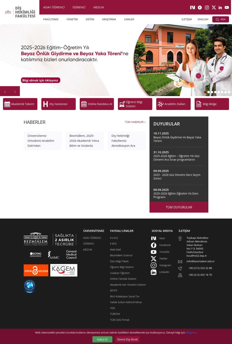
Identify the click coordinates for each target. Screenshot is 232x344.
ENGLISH (203, 19)
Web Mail (115, 248)
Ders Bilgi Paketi (119, 259)
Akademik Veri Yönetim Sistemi (128, 283)
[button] (205, 92)
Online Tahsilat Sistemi (123, 277)
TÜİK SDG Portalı (119, 318)
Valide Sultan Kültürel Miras (126, 300)
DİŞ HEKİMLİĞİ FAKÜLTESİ (24, 12)
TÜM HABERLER (134, 120)
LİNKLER (129, 19)
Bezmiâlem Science (121, 253)
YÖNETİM (72, 19)
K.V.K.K (114, 236)
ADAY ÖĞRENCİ (54, 7)
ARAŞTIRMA (109, 19)
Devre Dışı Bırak (127, 339)
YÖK (112, 306)
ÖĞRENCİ (79, 7)
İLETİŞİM (187, 19)
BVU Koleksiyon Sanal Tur (125, 294)
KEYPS (113, 289)
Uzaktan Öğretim (120, 271)
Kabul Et (102, 339)
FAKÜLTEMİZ (50, 19)
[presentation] (5, 91)
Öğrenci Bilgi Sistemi (122, 265)
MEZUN (98, 7)
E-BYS (113, 242)
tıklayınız (191, 332)
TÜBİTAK (115, 312)
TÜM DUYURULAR (179, 205)
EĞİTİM (90, 19)
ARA (220, 19)
